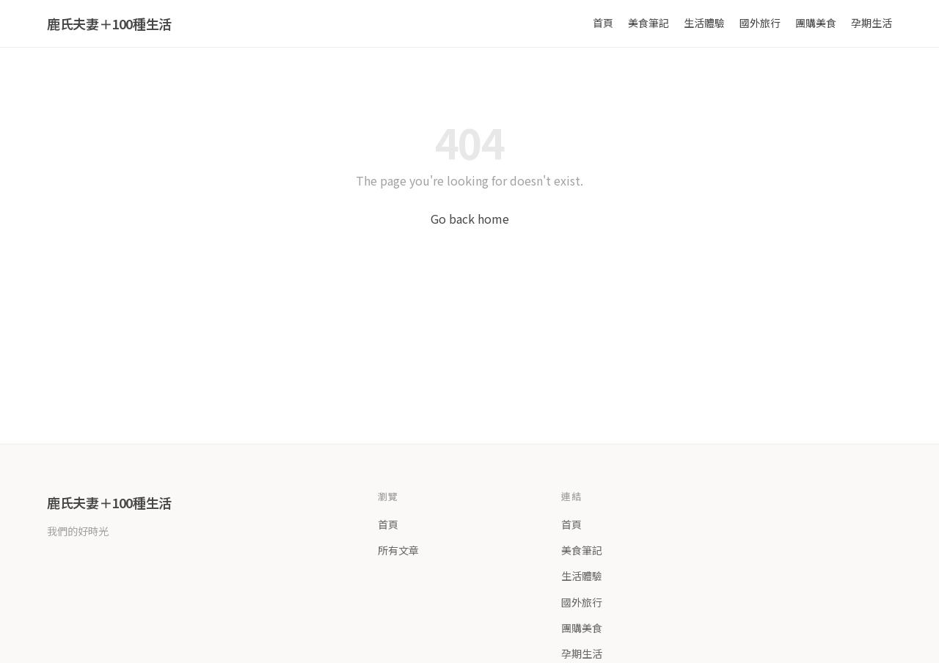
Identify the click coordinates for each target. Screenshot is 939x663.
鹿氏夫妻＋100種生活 (109, 23)
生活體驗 (704, 22)
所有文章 (398, 550)
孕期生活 (871, 22)
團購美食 (815, 22)
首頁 (603, 22)
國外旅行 (760, 22)
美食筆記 (648, 22)
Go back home (470, 218)
